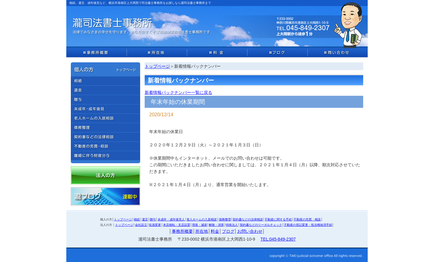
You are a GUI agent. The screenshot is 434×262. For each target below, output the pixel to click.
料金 (215, 231)
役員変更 (155, 224)
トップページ (157, 66)
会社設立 (141, 224)
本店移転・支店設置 (176, 224)
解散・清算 (216, 224)
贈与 (153, 219)
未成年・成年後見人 (171, 219)
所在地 (201, 231)
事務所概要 (182, 231)
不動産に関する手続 (278, 219)
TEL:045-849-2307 (278, 239)
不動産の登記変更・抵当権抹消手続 (308, 224)
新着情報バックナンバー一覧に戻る (178, 92)
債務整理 (225, 219)
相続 (137, 219)
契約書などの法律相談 (248, 219)
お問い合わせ (250, 231)
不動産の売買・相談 (307, 219)
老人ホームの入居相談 (202, 219)
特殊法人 (232, 224)
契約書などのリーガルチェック (261, 224)
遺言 (145, 219)
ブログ (228, 231)
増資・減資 (199, 224)
